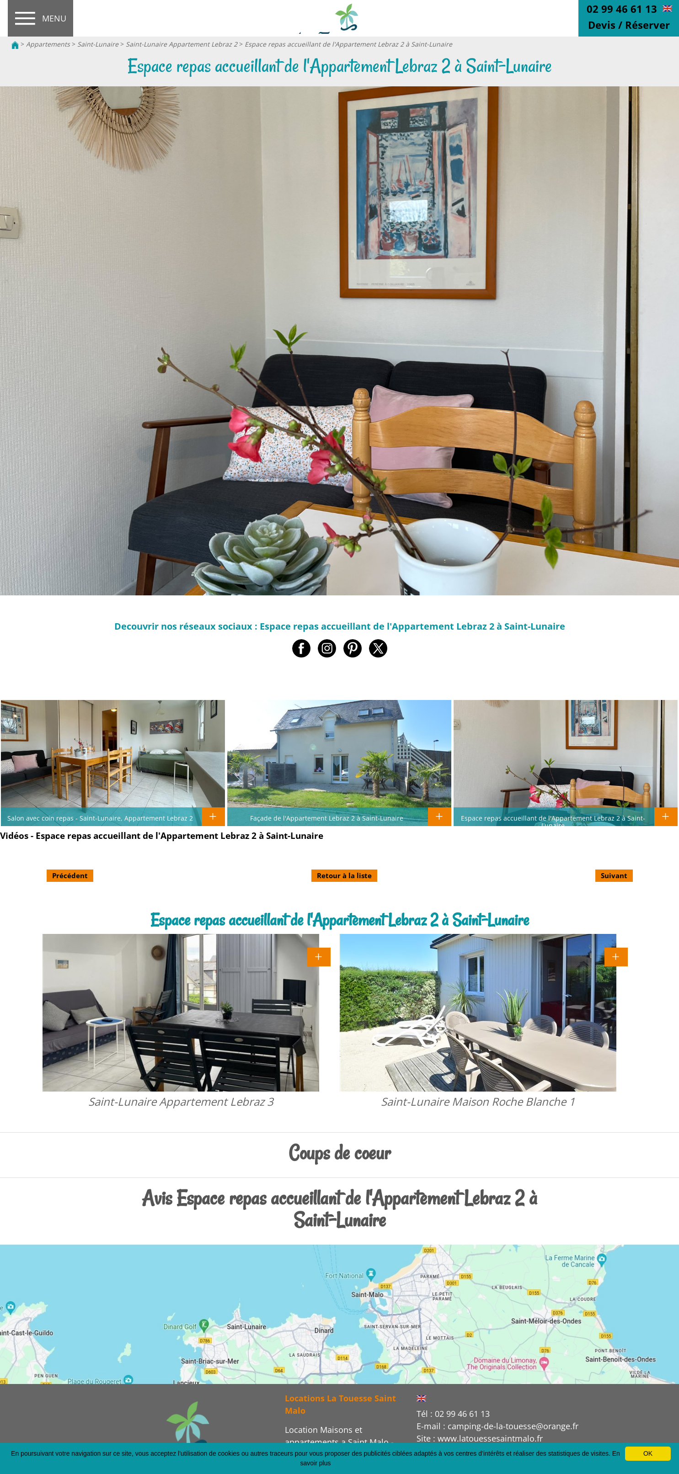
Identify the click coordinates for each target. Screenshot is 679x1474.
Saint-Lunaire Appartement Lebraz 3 (180, 1101)
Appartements (48, 44)
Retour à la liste (344, 875)
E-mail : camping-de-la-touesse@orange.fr (497, 1426)
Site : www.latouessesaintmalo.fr (480, 1438)
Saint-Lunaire (97, 44)
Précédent (70, 875)
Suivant (614, 875)
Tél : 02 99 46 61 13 (453, 1413)
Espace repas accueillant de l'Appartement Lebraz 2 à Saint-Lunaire (348, 44)
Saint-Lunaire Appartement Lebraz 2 (181, 44)
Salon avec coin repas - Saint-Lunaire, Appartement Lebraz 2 (100, 818)
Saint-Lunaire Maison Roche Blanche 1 (478, 1101)
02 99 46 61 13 (622, 9)
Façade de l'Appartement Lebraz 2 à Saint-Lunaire (326, 818)
